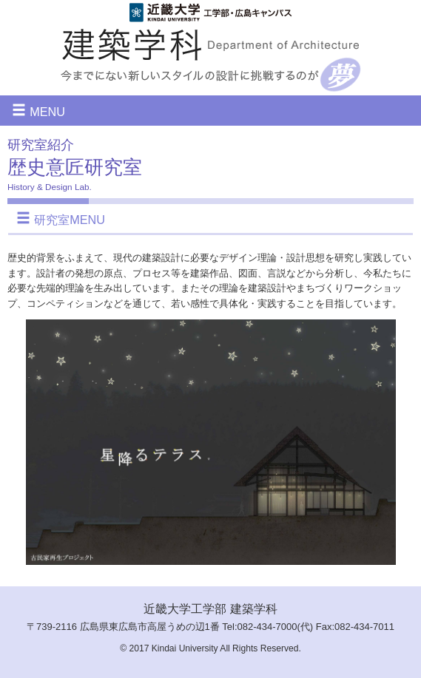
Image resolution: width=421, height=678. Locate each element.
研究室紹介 (40, 145)
